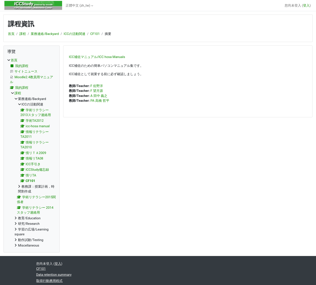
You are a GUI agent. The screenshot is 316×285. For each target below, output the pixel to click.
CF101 (95, 34)
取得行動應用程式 (49, 281)
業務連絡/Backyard (45, 34)
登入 (306, 5)
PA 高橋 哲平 (99, 101)
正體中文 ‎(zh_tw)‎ (78, 5)
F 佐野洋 (96, 86)
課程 (22, 34)
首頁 (11, 34)
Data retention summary (54, 275)
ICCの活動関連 (74, 34)
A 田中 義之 (98, 96)
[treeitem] (31, 153)
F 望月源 (96, 91)
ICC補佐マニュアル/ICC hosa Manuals (97, 57)
